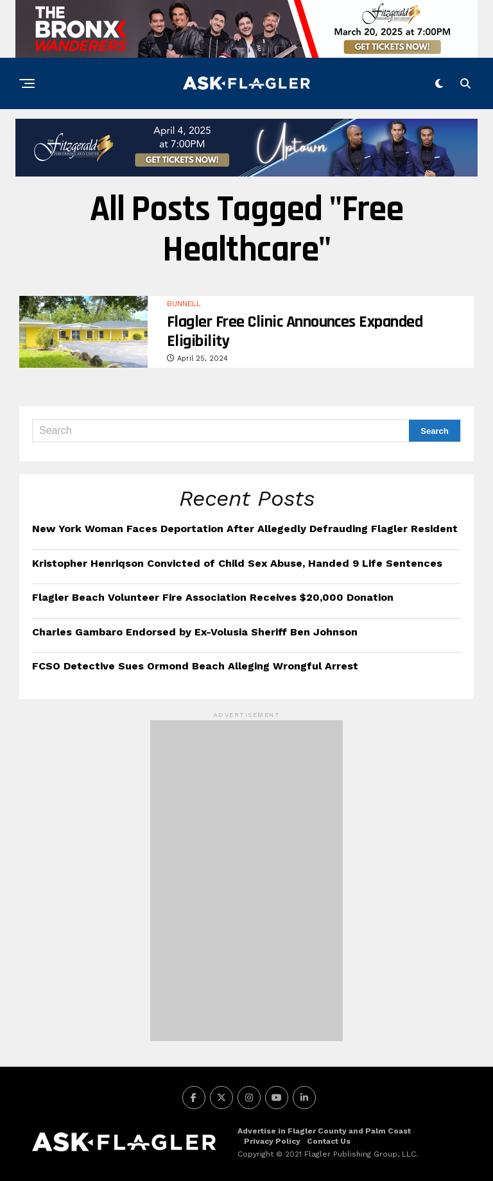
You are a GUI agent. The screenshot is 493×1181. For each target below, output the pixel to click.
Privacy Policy (272, 1141)
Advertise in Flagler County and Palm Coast (324, 1130)
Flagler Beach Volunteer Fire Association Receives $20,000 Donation (213, 597)
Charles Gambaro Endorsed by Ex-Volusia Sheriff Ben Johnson (195, 632)
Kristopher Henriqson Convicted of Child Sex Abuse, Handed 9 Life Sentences (237, 563)
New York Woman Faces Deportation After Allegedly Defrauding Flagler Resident (245, 528)
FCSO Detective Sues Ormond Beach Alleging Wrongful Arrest (195, 666)
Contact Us (328, 1141)
